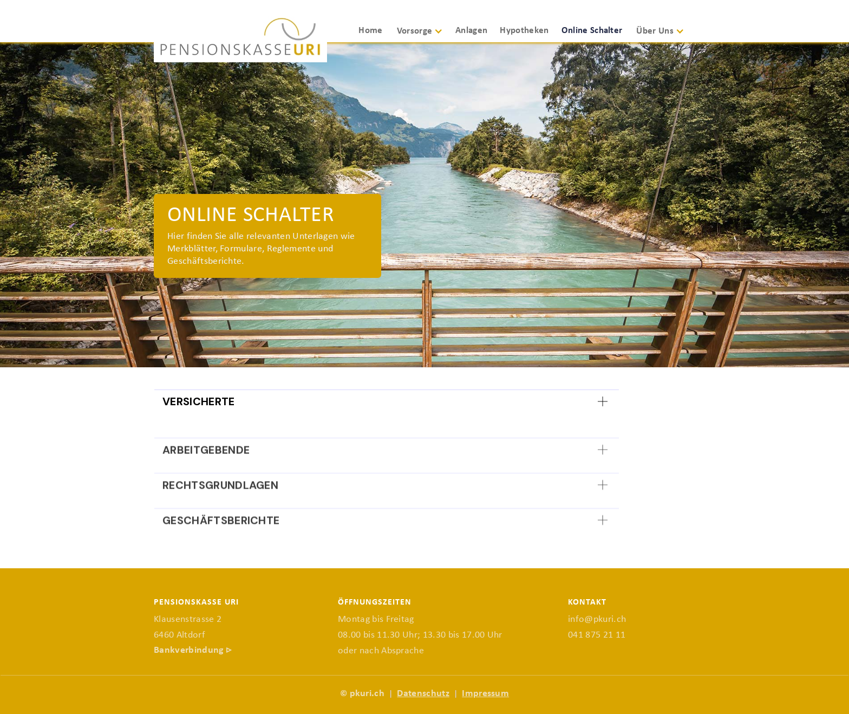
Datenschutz (423, 694)
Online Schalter (592, 30)
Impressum (485, 694)
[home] (240, 39)
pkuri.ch (367, 694)
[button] (424, 36)
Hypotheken (524, 30)
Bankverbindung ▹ (192, 650)
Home (370, 30)
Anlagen (471, 30)
